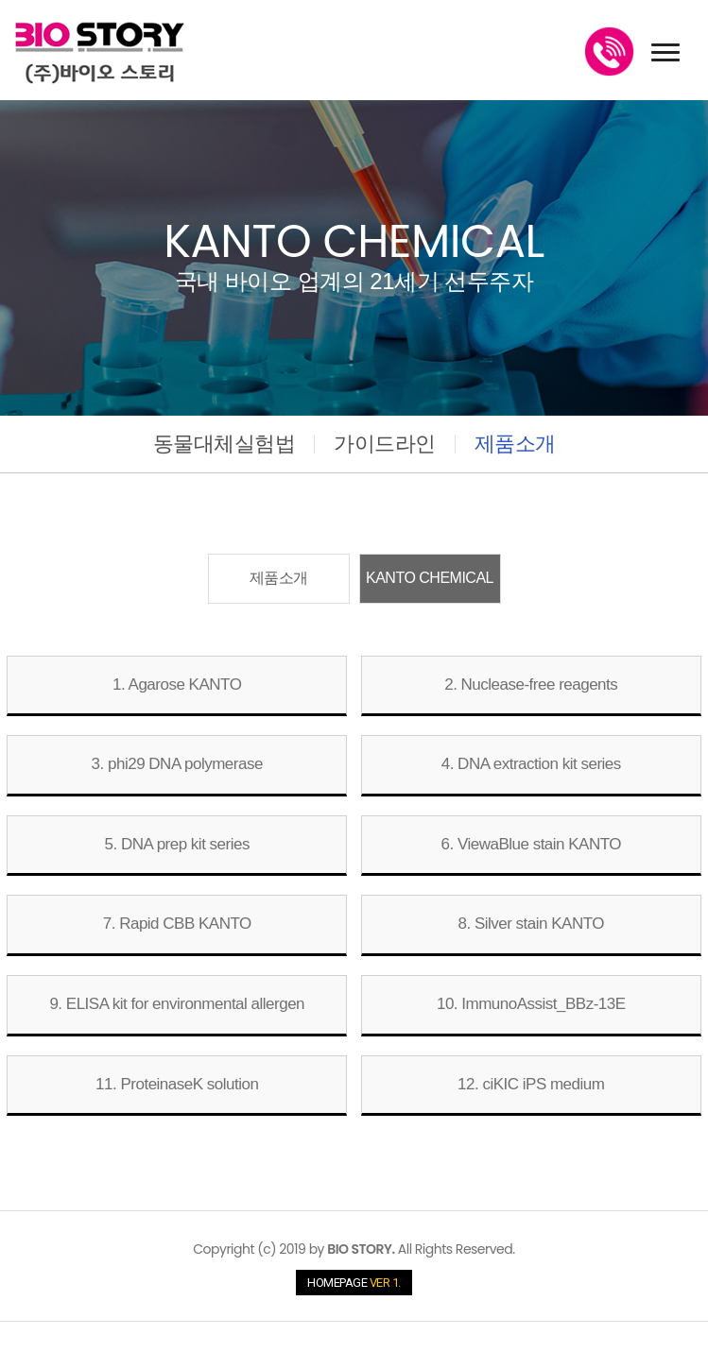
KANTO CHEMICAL (429, 578)
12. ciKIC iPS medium (531, 1084)
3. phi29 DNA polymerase (177, 764)
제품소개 (515, 444)
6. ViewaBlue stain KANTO (530, 844)
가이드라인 (385, 444)
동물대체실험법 (224, 444)
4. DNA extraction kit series (531, 764)
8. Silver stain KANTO (531, 924)
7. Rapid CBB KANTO (177, 924)
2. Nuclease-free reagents (530, 684)
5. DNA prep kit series (177, 844)
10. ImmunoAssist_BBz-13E (531, 1004)
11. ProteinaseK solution (176, 1084)
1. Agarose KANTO (176, 684)
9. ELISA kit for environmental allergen (176, 1004)
